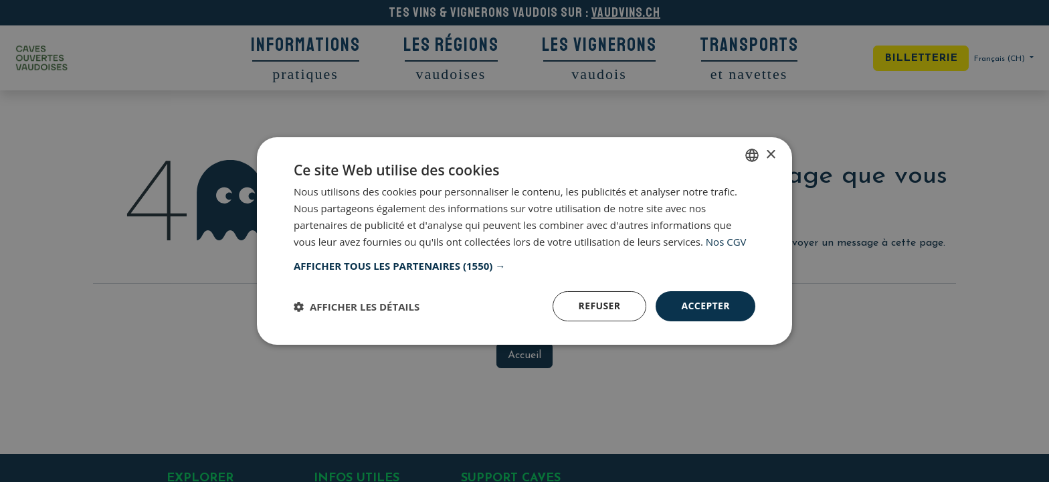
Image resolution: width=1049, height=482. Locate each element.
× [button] (770, 154)
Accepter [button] (705, 305)
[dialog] (524, 241)
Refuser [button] (600, 305)
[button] (524, 266)
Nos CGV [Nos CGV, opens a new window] (726, 241)
